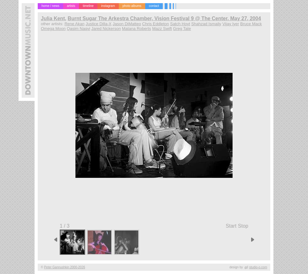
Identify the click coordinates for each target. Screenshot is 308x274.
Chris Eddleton (155, 23)
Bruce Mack (251, 23)
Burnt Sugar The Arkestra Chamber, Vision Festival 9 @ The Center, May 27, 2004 (164, 18)
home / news (50, 6)
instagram (108, 6)
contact (154, 6)
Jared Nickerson (106, 28)
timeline (88, 6)
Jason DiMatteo (127, 23)
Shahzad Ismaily (206, 23)
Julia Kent (53, 18)
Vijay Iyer (230, 23)
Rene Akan (74, 23)
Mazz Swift (162, 28)
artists (71, 6)
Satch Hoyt (180, 23)
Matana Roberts (136, 28)
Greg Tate (182, 28)
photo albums (132, 6)
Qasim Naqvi (78, 28)
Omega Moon (53, 28)
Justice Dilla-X (98, 23)
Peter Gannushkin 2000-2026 (64, 267)
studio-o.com (258, 267)
